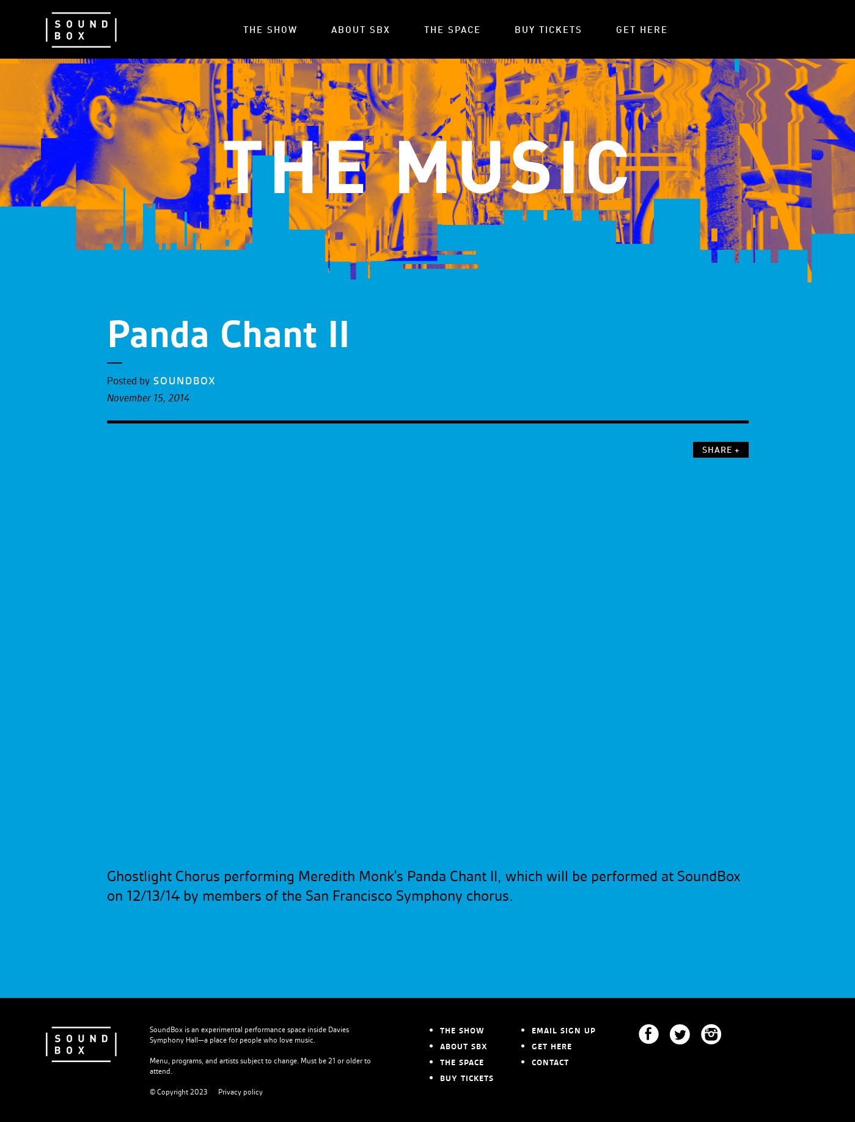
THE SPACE (452, 30)
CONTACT (550, 1062)
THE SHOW (270, 30)
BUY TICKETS (548, 30)
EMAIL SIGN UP (564, 1031)
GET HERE (642, 30)
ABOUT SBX (361, 30)
